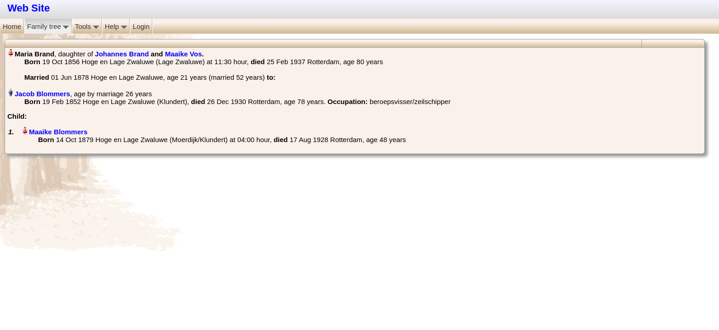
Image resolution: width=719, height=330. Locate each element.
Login (141, 26)
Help (116, 26)
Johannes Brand (122, 54)
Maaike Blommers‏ (58, 132)
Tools (87, 26)
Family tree (48, 26)
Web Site (28, 8)
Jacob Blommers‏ (42, 94)
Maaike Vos (183, 54)
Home (12, 26)
